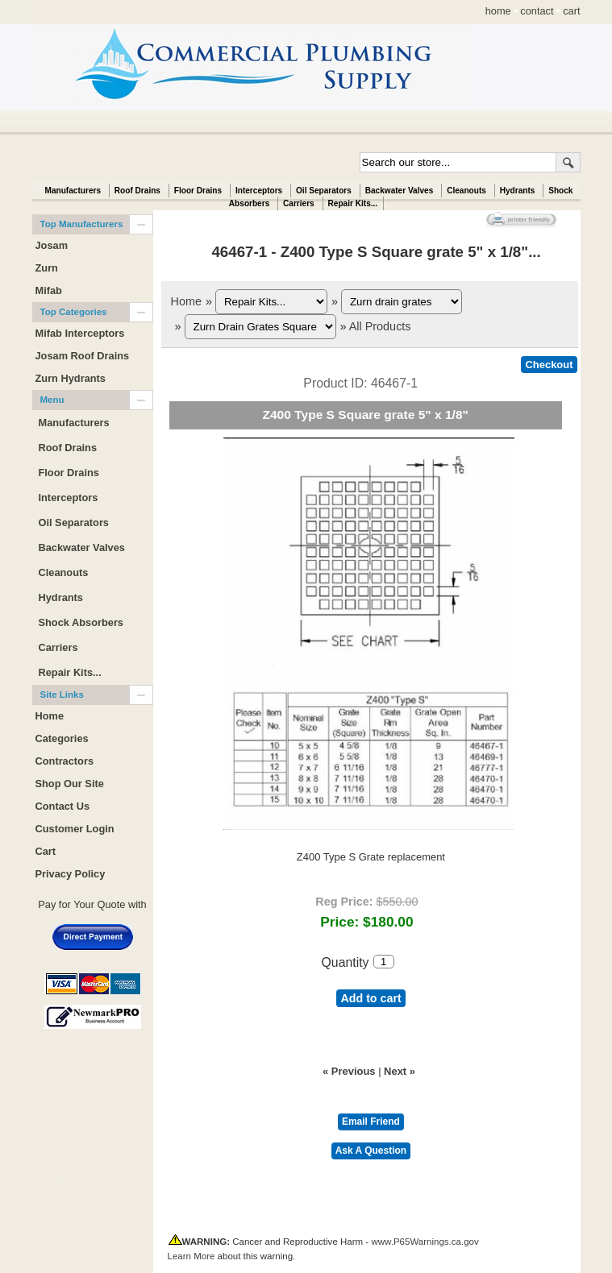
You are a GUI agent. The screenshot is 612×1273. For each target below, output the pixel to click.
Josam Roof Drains (82, 356)
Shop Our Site (69, 783)
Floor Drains (198, 190)
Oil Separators (324, 190)
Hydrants (517, 190)
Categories (62, 738)
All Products (380, 326)
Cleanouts (466, 190)
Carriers (298, 203)
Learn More (191, 1256)
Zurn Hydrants (70, 378)
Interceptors (258, 190)
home (498, 11)
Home (186, 301)
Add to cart (370, 998)
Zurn (46, 268)
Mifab (48, 290)
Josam (52, 245)
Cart (45, 851)
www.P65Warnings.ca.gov (424, 1241)
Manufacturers (73, 190)
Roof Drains (137, 190)
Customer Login (74, 829)
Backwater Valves (399, 190)
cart (571, 11)
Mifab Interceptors (80, 333)
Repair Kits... (353, 203)
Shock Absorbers (81, 622)
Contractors (64, 761)
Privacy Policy (70, 874)
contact (536, 11)
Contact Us (62, 806)
